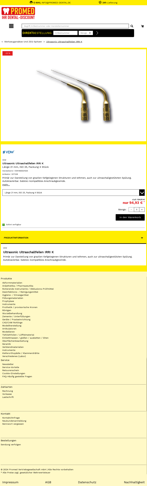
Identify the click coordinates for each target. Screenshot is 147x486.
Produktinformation (16, 237)
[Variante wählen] (73, 192)
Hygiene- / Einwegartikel (15, 295)
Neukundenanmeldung (14, 421)
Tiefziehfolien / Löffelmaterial (18, 335)
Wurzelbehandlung (12, 313)
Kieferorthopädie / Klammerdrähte (20, 353)
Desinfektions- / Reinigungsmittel (20, 292)
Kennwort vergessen (13, 424)
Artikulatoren (9, 328)
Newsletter (8, 364)
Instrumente (8, 304)
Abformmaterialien (12, 282)
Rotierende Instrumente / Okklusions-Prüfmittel (28, 289)
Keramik (6, 344)
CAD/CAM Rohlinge (12, 322)
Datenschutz (87, 482)
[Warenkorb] (143, 25)
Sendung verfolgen (11, 444)
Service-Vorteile (10, 367)
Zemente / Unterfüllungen (16, 316)
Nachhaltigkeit (134, 482)
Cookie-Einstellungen (13, 373)
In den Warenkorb (130, 217)
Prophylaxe (8, 301)
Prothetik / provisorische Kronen (19, 307)
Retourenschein (10, 370)
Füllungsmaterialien (12, 298)
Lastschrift (8, 397)
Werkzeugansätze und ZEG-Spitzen (23, 41)
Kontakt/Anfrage (11, 418)
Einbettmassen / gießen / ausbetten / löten (25, 338)
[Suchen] (132, 26)
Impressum (10, 482)
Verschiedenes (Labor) (14, 356)
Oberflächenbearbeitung (15, 341)
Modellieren (8, 331)
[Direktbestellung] (97, 33)
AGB (48, 482)
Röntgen (6, 310)
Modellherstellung (11, 325)
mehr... (6, 184)
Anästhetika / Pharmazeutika (17, 286)
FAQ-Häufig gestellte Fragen (17, 376)
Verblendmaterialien (13, 347)
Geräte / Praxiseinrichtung (16, 319)
